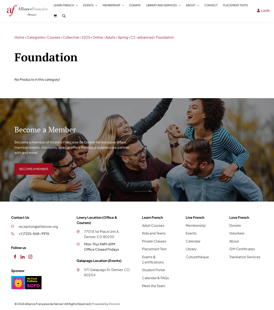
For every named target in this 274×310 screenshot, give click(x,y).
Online (98, 37)
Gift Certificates (242, 249)
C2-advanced (142, 37)
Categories (36, 37)
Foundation (165, 37)
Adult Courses (153, 225)
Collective (71, 37)
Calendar (193, 241)
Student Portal (153, 270)
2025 (85, 37)
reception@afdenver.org (38, 226)
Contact (211, 5)
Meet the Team (153, 286)
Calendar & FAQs (155, 278)
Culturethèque (197, 257)
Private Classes (154, 241)
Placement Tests (235, 5)
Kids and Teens (154, 233)
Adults (110, 37)
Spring (123, 37)
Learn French (63, 5)
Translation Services (244, 257)
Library (191, 249)
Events (88, 5)
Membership (111, 5)
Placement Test (154, 249)
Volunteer (236, 233)
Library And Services (161, 5)
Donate (135, 5)
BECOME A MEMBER (30, 165)
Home (19, 37)
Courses (53, 37)
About (190, 5)
